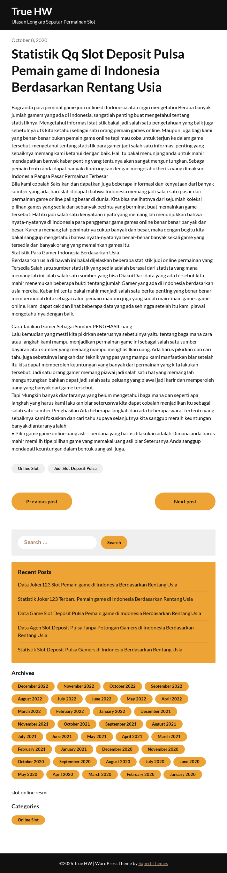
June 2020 (190, 761)
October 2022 (123, 686)
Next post (185, 501)
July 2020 (155, 761)
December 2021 (155, 711)
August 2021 (164, 724)
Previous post (41, 501)
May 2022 (136, 698)
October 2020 (31, 761)
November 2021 (33, 724)
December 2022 (33, 686)
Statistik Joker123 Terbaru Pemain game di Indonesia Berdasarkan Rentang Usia (105, 599)
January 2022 (112, 711)
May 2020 (27, 774)
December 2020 (117, 749)
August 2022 (30, 698)
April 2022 (172, 698)
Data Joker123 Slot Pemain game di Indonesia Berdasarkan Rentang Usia (97, 584)
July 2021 (27, 736)
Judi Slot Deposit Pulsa (75, 468)
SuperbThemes (153, 863)
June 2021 (62, 736)
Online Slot (28, 468)
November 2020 (163, 749)
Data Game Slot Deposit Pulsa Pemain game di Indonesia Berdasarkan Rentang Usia (109, 613)
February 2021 (32, 749)
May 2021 (97, 736)
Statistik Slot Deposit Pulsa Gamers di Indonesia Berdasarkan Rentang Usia (100, 649)
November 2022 (79, 686)
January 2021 (74, 749)
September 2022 (166, 686)
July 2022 (66, 698)
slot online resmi (29, 792)
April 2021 (132, 736)
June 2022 (101, 698)
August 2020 (118, 761)
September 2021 (121, 724)
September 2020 (75, 761)
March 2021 (169, 736)
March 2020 (99, 774)
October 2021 (77, 724)
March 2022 (29, 711)
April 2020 (63, 774)
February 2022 (70, 711)
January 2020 (183, 774)
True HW (31, 11)
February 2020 (141, 774)
